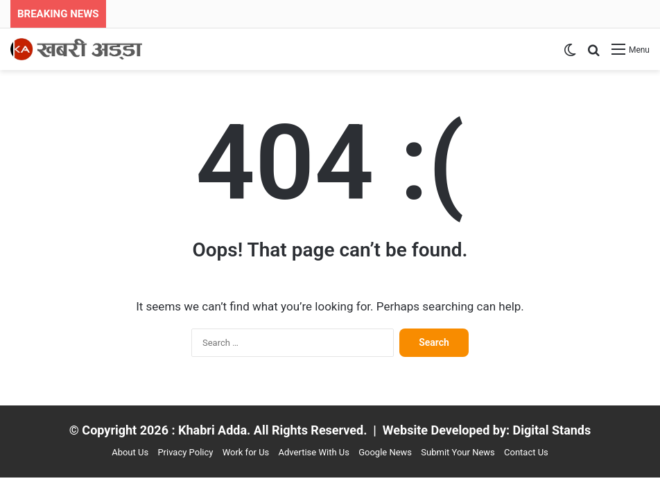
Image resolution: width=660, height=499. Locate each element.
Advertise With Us (314, 452)
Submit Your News (457, 452)
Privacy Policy (185, 452)
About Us (130, 452)
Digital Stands (552, 430)
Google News (385, 452)
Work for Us (246, 452)
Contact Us (526, 452)
